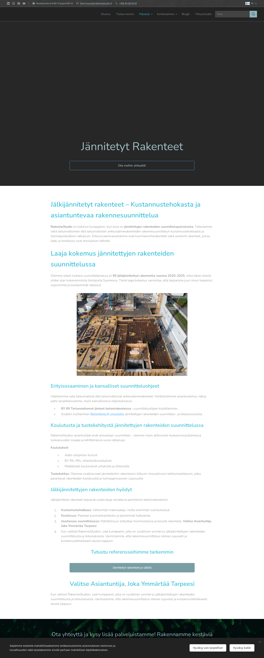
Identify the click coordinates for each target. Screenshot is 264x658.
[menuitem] (100, 14)
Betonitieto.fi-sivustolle (107, 414)
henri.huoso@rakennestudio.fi (96, 3)
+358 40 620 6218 (128, 3)
